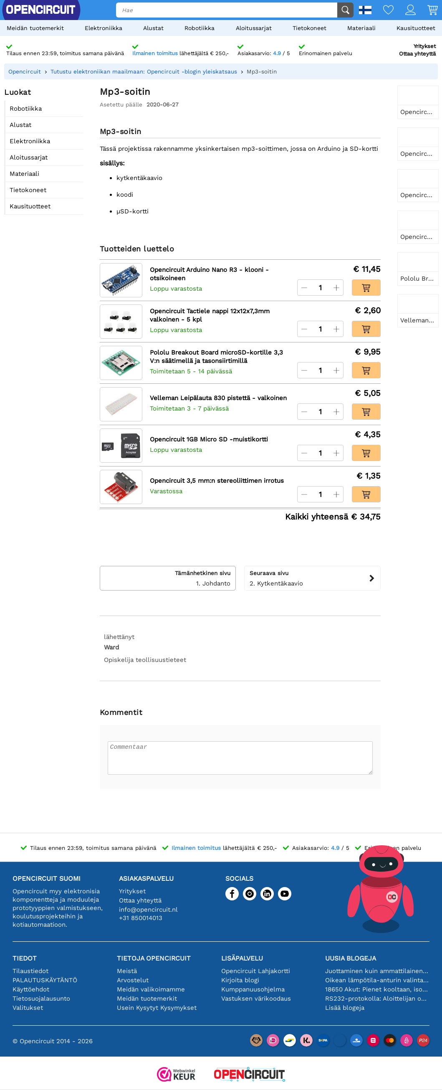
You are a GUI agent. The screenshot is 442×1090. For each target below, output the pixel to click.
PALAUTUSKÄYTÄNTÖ (45, 980)
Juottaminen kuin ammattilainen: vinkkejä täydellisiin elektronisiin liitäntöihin (377, 971)
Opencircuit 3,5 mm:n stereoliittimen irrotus (217, 480)
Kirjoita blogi (240, 980)
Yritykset (425, 46)
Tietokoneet (309, 28)
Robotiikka (199, 28)
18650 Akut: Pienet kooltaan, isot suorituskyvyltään (377, 989)
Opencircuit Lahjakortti (255, 971)
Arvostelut (133, 980)
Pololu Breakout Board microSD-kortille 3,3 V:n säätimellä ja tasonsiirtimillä (216, 357)
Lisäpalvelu (242, 958)
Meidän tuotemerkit (35, 28)
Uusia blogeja (350, 958)
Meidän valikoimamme (151, 989)
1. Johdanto (168, 578)
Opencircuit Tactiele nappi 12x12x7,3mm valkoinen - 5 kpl (210, 315)
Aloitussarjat (254, 28)
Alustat (153, 28)
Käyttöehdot (31, 989)
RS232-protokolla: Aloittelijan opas (377, 998)
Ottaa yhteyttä (417, 54)
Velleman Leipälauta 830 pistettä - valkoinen (218, 398)
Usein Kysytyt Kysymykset (157, 1007)
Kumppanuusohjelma (253, 989)
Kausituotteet (416, 28)
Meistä (127, 971)
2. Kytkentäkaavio (312, 578)
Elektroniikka (103, 28)
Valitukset (28, 1007)
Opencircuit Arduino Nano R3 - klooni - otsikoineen (209, 274)
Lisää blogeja (344, 1007)
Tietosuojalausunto (41, 998)
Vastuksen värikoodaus (256, 998)
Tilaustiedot (30, 971)
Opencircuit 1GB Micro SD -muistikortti (209, 439)
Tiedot (25, 958)
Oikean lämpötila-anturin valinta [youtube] (377, 980)
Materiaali (361, 28)
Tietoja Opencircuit (154, 958)
